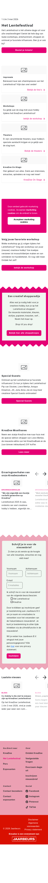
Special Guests (24, 401)
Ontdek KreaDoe (34, 753)
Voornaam (15, 572)
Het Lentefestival (12, 758)
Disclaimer (33, 820)
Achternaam (33, 572)
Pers (5, 764)
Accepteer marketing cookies (24, 220)
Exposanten (9, 769)
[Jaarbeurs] (24, 839)
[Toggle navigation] (44, 5)
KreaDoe (7, 753)
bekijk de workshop (24, 268)
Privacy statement (33, 829)
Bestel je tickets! (24, 50)
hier (12, 646)
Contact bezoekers (12, 791)
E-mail (15, 584)
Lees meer (24, 452)
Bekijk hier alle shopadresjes (24, 333)
